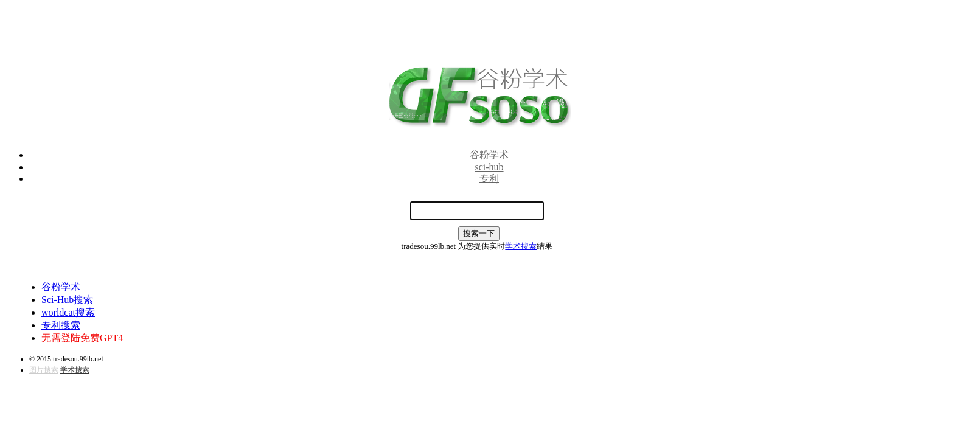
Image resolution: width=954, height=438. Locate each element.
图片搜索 (43, 370)
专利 (489, 178)
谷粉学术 (489, 155)
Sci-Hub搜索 (67, 299)
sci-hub (489, 167)
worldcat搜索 (68, 312)
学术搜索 (521, 246)
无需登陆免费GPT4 (82, 338)
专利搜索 (60, 325)
